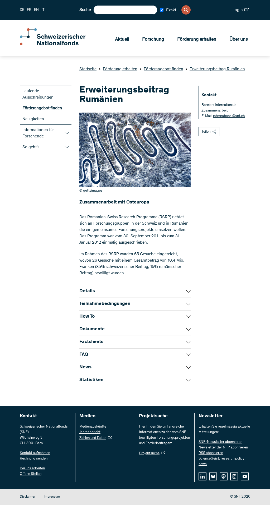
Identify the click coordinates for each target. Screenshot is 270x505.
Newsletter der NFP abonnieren (223, 448)
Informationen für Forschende (38, 133)
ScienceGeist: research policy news (221, 461)
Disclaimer (27, 497)
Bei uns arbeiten (32, 468)
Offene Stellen (30, 474)
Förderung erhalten (196, 40)
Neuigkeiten (33, 119)
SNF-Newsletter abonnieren (220, 442)
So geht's (30, 147)
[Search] (186, 10)
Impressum (52, 497)
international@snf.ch (229, 116)
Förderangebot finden (161, 69)
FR (29, 10)
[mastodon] (224, 476)
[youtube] (245, 476)
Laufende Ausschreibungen (38, 94)
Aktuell (122, 40)
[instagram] (234, 476)
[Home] (58, 44)
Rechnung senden (33, 459)
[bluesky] (213, 476)
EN (36, 10)
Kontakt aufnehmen (35, 453)
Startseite (88, 69)
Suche (85, 10)
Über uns (238, 40)
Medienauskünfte (92, 427)
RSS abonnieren (211, 453)
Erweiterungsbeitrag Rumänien (215, 69)
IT (43, 10)
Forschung (153, 40)
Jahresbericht (89, 432)
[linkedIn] (202, 476)
